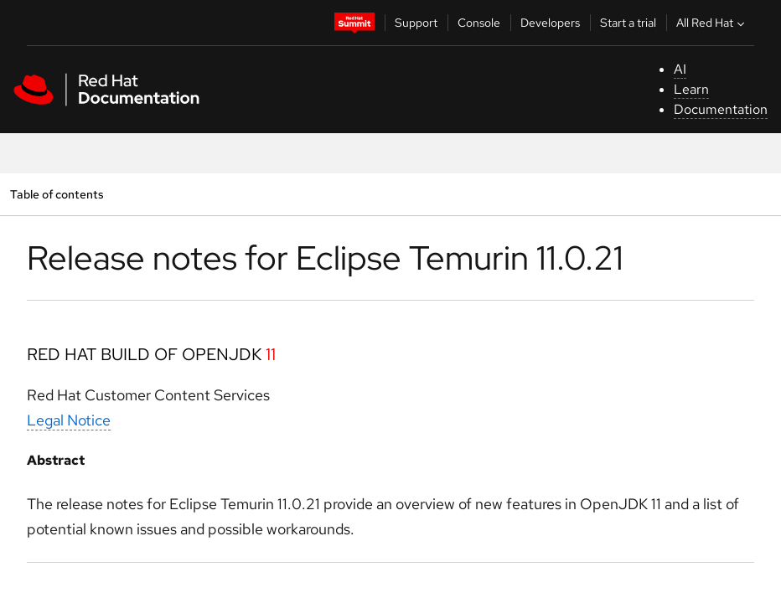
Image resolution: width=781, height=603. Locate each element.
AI (680, 69)
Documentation (721, 109)
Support (416, 22)
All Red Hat (712, 22)
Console (479, 22)
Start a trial (628, 22)
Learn (691, 89)
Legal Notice (69, 420)
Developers (550, 22)
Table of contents (56, 194)
